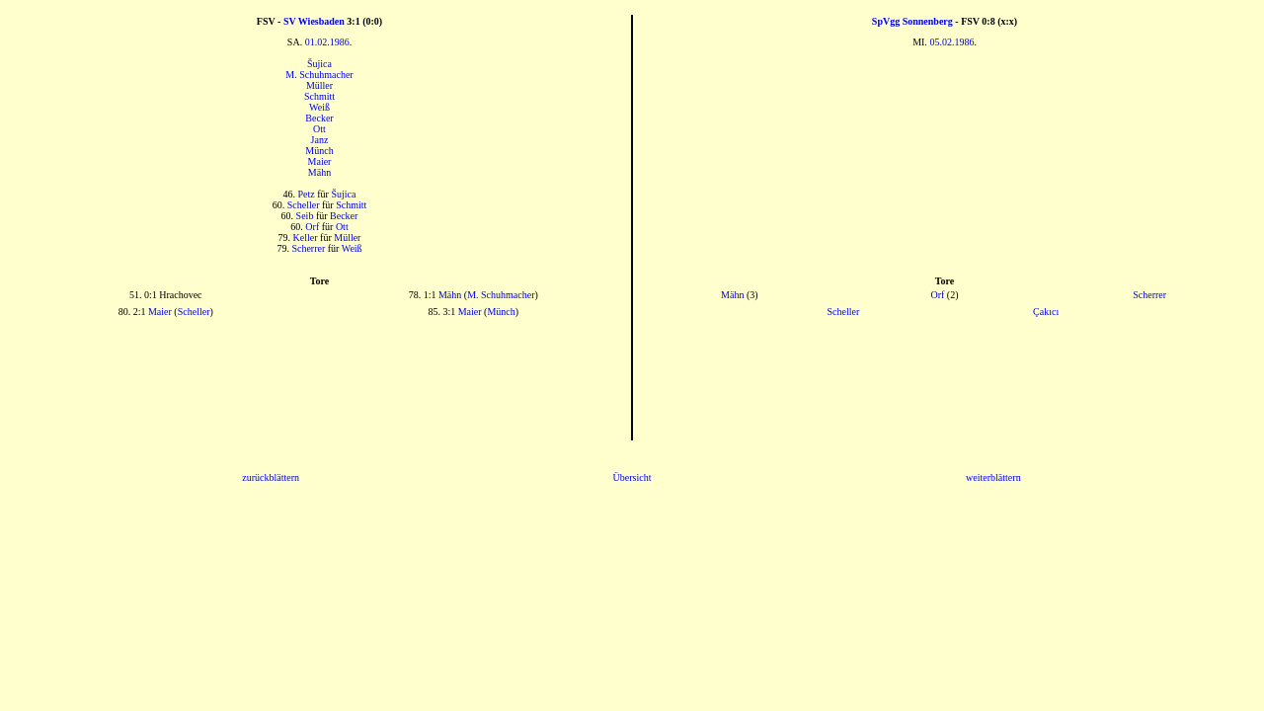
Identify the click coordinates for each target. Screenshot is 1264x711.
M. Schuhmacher (319, 74)
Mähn (319, 172)
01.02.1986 (327, 42)
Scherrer (308, 248)
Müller (319, 85)
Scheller (303, 204)
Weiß (319, 107)
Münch (319, 150)
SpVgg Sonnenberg (912, 21)
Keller (305, 237)
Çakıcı (1046, 311)
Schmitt (319, 96)
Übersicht (632, 477)
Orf (312, 226)
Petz (306, 194)
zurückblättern (270, 477)
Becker (319, 118)
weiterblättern (993, 477)
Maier (320, 161)
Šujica (319, 63)
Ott (319, 128)
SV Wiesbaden (314, 21)
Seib (305, 215)
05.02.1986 (951, 42)
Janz (320, 139)
